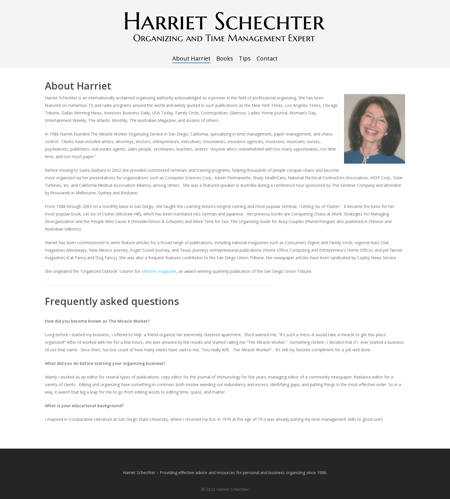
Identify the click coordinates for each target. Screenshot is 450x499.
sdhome (149, 271)
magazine (167, 271)
